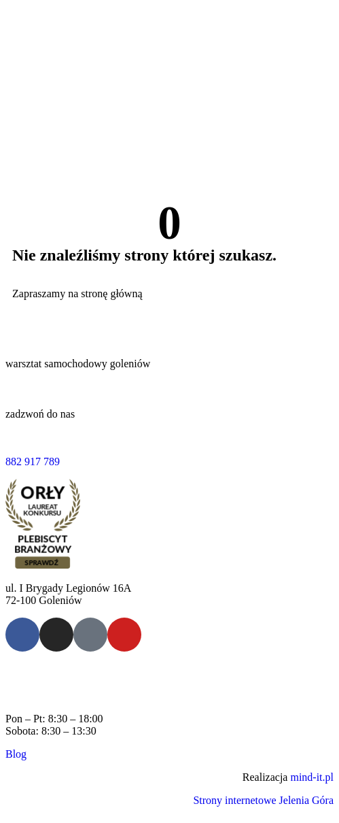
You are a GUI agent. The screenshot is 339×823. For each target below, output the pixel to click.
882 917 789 (32, 461)
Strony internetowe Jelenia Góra (263, 800)
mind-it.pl (312, 777)
